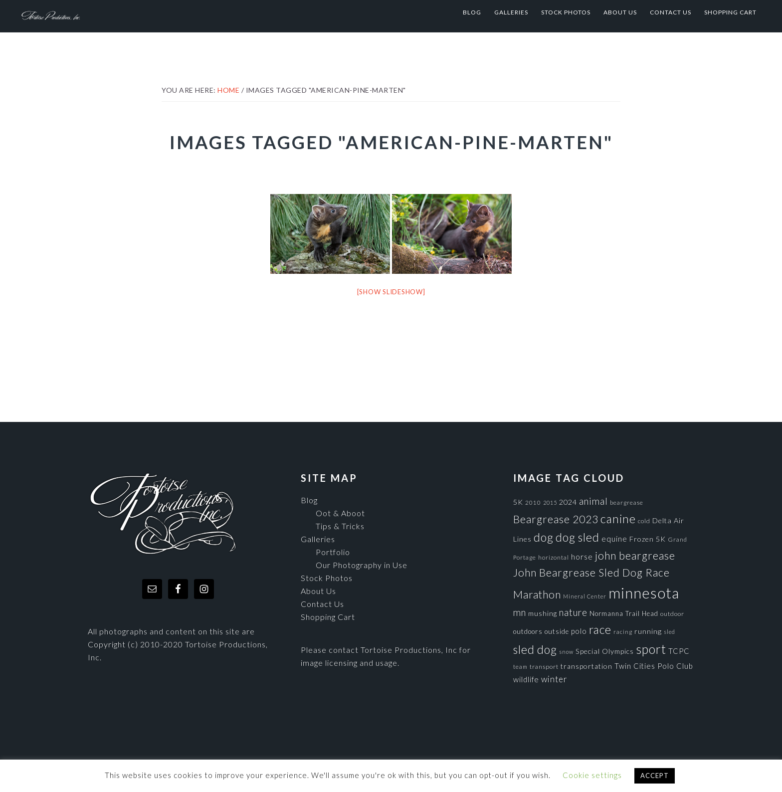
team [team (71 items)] (520, 666)
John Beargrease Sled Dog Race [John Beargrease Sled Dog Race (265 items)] (591, 572)
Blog (309, 500)
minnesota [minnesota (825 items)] (643, 592)
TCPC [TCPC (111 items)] (679, 650)
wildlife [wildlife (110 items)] (526, 679)
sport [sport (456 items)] (651, 648)
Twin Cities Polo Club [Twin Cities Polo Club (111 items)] (653, 665)
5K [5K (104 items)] (518, 502)
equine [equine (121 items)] (614, 538)
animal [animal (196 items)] (593, 501)
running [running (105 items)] (648, 631)
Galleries (318, 539)
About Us (318, 590)
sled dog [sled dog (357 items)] (535, 649)
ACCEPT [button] (654, 776)
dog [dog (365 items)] (544, 537)
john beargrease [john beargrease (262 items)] (635, 555)
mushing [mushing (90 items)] (542, 613)
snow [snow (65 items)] (566, 651)
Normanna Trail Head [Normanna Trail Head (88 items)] (623, 613)
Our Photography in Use (361, 565)
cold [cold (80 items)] (644, 521)
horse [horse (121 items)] (582, 556)
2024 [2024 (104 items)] (568, 502)
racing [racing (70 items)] (622, 631)
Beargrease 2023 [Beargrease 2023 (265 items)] (555, 519)
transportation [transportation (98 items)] (586, 666)
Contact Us (322, 603)
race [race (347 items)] (600, 629)
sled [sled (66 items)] (669, 631)
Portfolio (333, 552)
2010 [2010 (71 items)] (533, 502)
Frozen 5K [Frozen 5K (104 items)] (647, 539)
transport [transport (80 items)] (544, 666)
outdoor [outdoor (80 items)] (672, 613)
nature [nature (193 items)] (573, 612)
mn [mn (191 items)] (519, 612)
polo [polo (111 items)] (579, 630)
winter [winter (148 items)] (554, 679)
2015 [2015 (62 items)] (550, 502)
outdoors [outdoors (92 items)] (528, 631)
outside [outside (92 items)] (557, 631)
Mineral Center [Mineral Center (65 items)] (584, 596)
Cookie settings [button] (592, 775)
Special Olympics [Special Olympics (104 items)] (605, 651)
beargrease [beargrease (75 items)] (626, 502)
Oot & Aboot (340, 513)
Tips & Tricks (340, 526)
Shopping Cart (328, 616)
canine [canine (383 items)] (618, 519)
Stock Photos (327, 578)
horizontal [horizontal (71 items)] (553, 557)
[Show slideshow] (391, 292)
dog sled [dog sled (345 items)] (577, 537)
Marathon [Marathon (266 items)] (537, 594)
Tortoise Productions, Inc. (120, 12)
